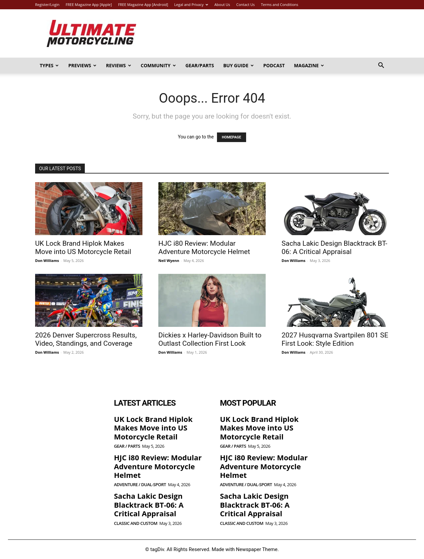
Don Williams (47, 260)
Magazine (309, 65)
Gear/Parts (200, 65)
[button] (381, 66)
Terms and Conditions (279, 4)
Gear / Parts (127, 446)
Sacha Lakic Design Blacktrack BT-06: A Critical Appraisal (334, 247)
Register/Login (47, 4)
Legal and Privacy (191, 4)
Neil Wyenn (168, 260)
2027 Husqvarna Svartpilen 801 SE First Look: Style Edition (335, 339)
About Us (222, 4)
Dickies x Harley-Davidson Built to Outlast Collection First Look (209, 339)
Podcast (274, 65)
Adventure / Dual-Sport (140, 484)
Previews (82, 65)
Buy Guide (238, 65)
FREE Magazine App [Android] (143, 4)
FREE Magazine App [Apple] (89, 4)
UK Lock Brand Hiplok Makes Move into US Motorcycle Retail (83, 247)
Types (49, 65)
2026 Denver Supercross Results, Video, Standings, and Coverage (86, 339)
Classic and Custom (135, 523)
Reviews (118, 65)
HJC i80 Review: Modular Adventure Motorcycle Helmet (204, 247)
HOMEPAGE (231, 137)
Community (158, 65)
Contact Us (245, 4)
